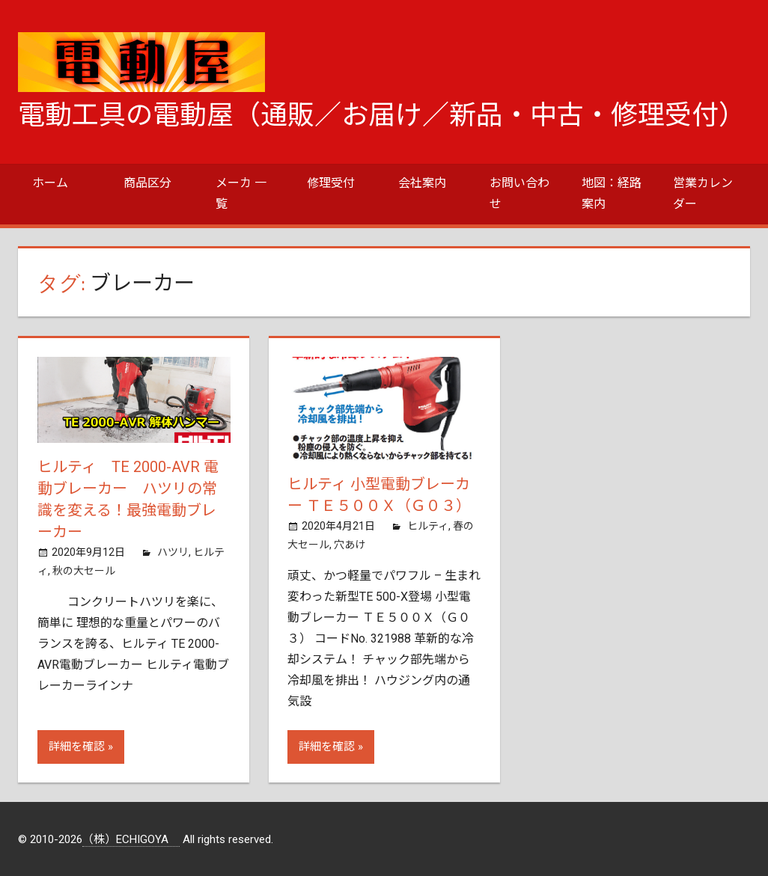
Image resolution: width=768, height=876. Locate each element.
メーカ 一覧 (241, 193)
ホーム (50, 183)
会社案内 (422, 183)
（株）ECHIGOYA (131, 838)
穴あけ (349, 543)
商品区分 (147, 183)
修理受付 (331, 183)
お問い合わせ (519, 193)
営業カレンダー (703, 193)
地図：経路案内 (611, 193)
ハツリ (173, 549)
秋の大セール (83, 568)
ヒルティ (427, 524)
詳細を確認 (77, 745)
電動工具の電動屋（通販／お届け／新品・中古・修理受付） (382, 115)
